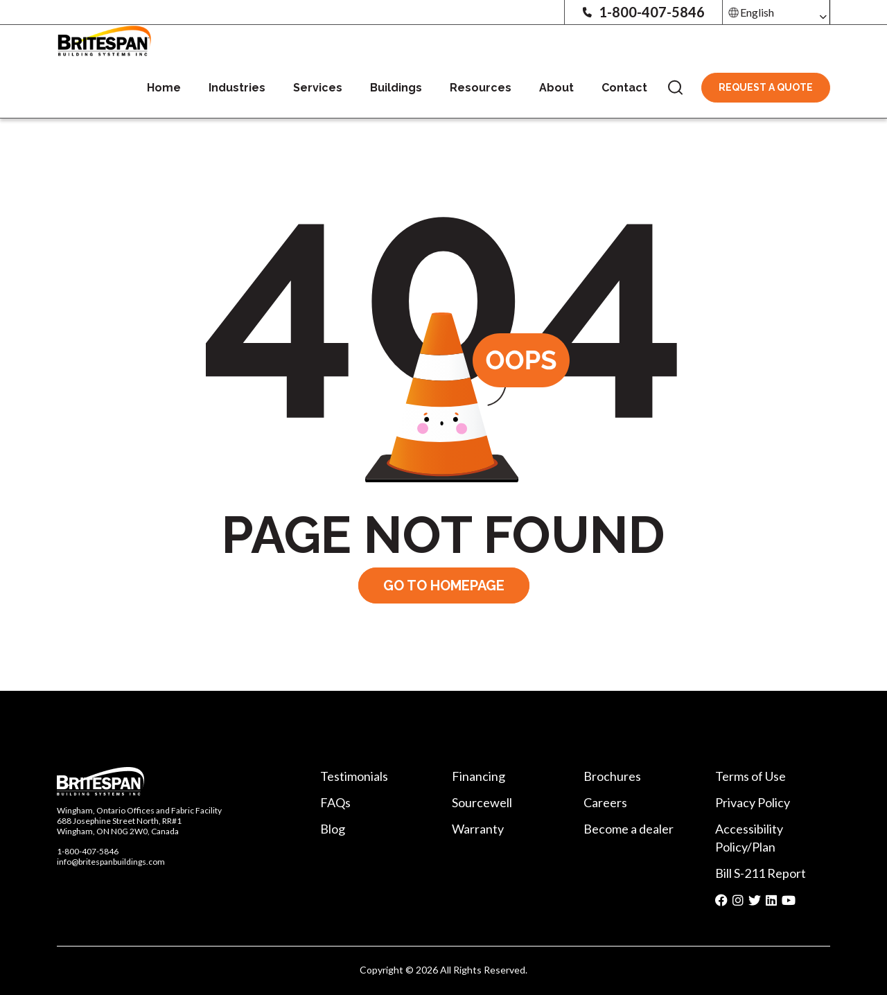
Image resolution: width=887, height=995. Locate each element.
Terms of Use (750, 776)
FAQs (335, 802)
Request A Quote (766, 87)
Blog (332, 828)
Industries (237, 87)
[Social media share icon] (721, 900)
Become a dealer (628, 828)
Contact (624, 87)
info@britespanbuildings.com (111, 861)
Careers (605, 802)
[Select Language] (776, 12)
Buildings (396, 87)
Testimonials (354, 776)
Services (317, 87)
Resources (480, 87)
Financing (478, 776)
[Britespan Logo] (104, 39)
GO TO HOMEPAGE (443, 585)
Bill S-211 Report (760, 873)
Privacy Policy (752, 802)
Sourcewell (482, 802)
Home (164, 87)
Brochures (612, 776)
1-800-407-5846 (643, 11)
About (556, 87)
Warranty (478, 828)
